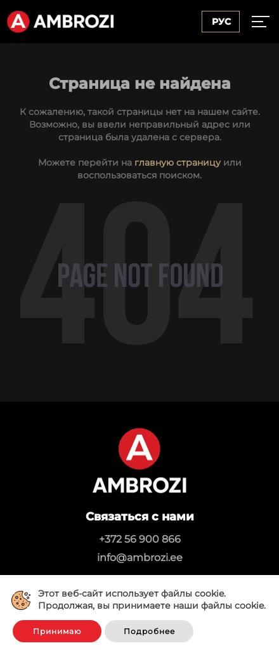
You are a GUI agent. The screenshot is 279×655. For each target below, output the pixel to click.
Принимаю (57, 631)
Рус (221, 21)
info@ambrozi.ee (140, 558)
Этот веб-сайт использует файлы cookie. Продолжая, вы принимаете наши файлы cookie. (152, 600)
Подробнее (149, 631)
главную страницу (177, 162)
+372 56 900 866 (140, 539)
